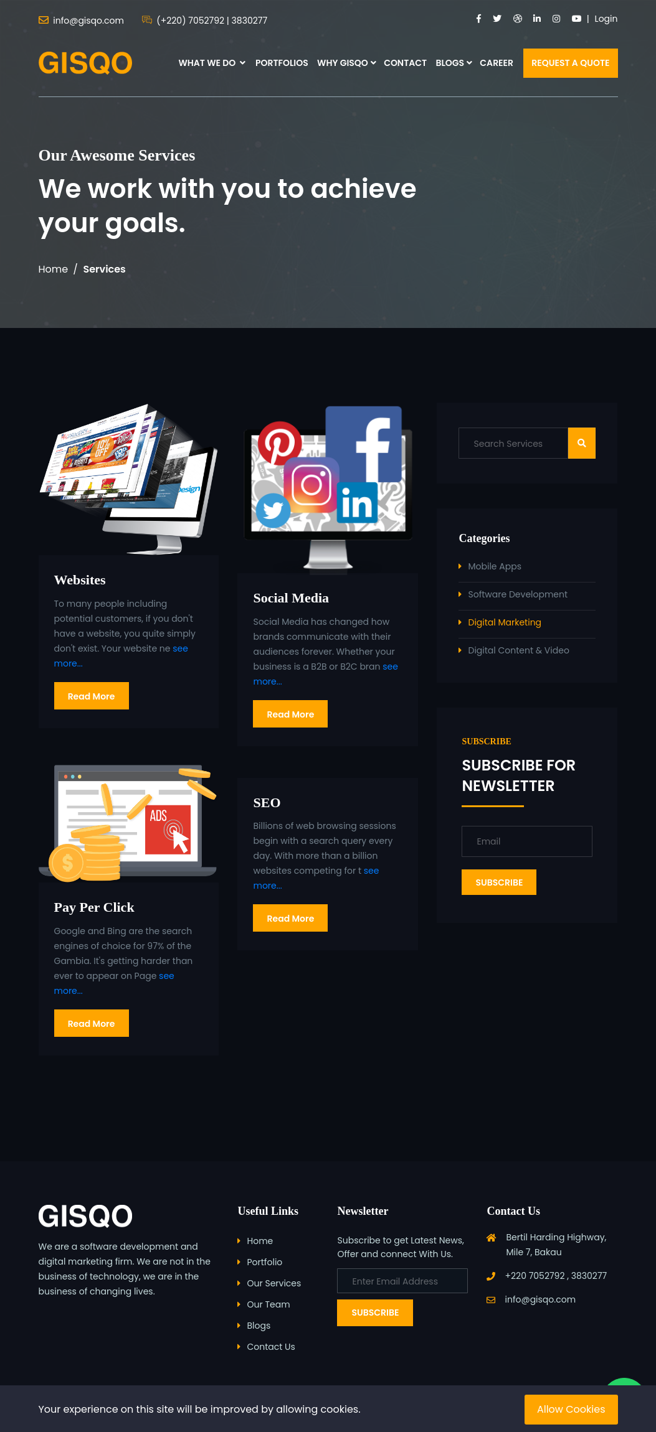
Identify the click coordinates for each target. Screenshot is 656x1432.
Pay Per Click (94, 907)
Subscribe (375, 1312)
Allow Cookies (571, 1409)
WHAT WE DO (211, 63)
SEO (266, 802)
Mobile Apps (494, 566)
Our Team (268, 1304)
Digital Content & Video (518, 650)
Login (606, 18)
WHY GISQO (342, 63)
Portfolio (264, 1262)
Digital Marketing (504, 622)
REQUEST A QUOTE (570, 63)
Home (54, 269)
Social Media (291, 598)
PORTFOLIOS (281, 63)
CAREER (496, 63)
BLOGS (449, 63)
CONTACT (405, 63)
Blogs (258, 1325)
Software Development (518, 594)
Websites (80, 579)
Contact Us (271, 1347)
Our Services (274, 1283)
